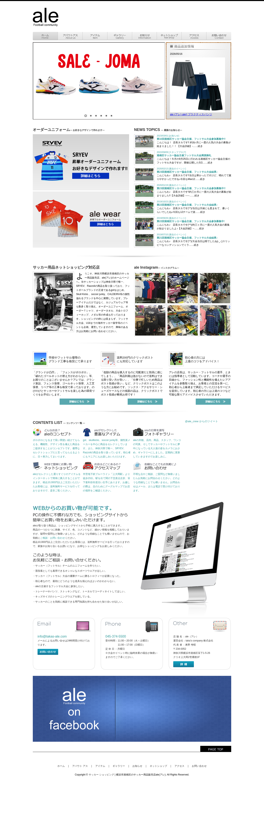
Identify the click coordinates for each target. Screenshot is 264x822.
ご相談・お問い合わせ (52, 537)
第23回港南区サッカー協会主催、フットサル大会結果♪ (187, 171)
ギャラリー (119, 766)
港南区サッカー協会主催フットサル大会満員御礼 (184, 155)
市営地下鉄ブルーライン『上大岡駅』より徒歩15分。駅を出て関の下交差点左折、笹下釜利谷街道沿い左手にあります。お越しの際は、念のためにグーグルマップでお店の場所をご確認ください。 (106, 482)
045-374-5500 (115, 636)
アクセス (179, 766)
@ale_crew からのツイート (201, 421)
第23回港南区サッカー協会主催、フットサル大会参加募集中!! (191, 188)
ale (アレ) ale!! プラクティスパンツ (191, 114)
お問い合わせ (199, 766)
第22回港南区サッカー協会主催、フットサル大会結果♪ (187, 204)
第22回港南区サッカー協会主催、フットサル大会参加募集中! (191, 221)
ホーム (61, 766)
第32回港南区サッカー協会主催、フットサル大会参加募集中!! (191, 139)
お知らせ (137, 766)
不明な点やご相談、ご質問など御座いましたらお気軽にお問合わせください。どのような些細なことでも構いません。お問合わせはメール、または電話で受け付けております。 (156, 482)
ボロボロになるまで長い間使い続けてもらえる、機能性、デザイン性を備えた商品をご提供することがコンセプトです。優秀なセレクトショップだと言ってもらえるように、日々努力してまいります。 (56, 448)
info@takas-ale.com (52, 636)
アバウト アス (80, 766)
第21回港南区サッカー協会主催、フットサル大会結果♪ (187, 237)
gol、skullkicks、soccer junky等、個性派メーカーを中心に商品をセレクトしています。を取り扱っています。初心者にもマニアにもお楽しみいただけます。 (107, 448)
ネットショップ (158, 766)
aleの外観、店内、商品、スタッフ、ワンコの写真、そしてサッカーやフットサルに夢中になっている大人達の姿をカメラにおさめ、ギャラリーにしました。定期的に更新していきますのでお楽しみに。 (157, 448)
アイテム (100, 766)
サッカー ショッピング (101, 774)
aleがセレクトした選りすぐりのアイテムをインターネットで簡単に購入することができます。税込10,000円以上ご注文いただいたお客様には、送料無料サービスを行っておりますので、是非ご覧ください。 (57, 482)
